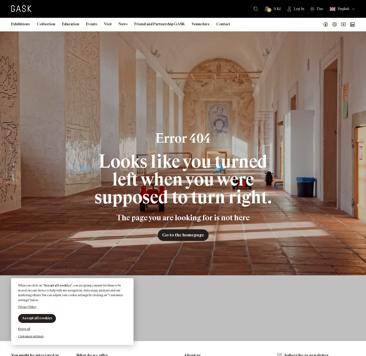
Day (320, 9)
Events (91, 24)
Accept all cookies (37, 318)
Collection (46, 24)
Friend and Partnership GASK (159, 24)
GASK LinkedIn (352, 24)
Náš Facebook (325, 24)
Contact (223, 24)
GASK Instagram (334, 24)
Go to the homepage (183, 235)
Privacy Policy (27, 307)
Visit (108, 24)
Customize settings (30, 336)
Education (70, 24)
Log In (299, 9)
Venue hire (200, 24)
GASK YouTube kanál (343, 24)
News (123, 24)
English (339, 9)
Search (255, 8)
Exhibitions (20, 24)
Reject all (24, 329)
